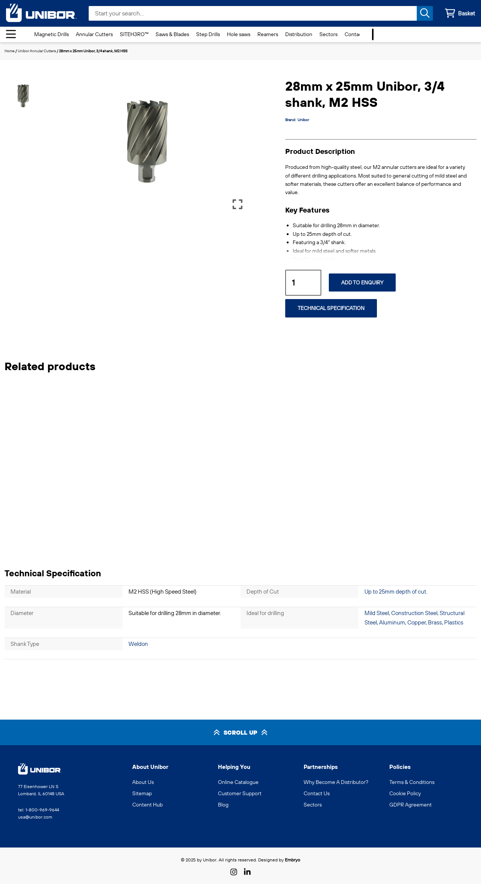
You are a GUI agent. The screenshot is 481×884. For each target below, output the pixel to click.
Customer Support (240, 793)
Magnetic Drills (51, 34)
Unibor (303, 119)
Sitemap (142, 793)
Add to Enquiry (362, 282)
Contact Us (358, 34)
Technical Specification (331, 308)
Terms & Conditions (411, 782)
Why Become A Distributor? (336, 782)
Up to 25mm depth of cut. (396, 591)
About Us (143, 782)
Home (10, 51)
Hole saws (238, 34)
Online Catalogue (238, 782)
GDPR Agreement (410, 804)
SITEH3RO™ (134, 34)
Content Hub (147, 804)
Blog (223, 804)
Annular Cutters (94, 34)
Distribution (298, 34)
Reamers (267, 34)
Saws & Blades (172, 34)
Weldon (138, 643)
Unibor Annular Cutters (37, 51)
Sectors (328, 34)
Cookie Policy (405, 793)
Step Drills (208, 34)
